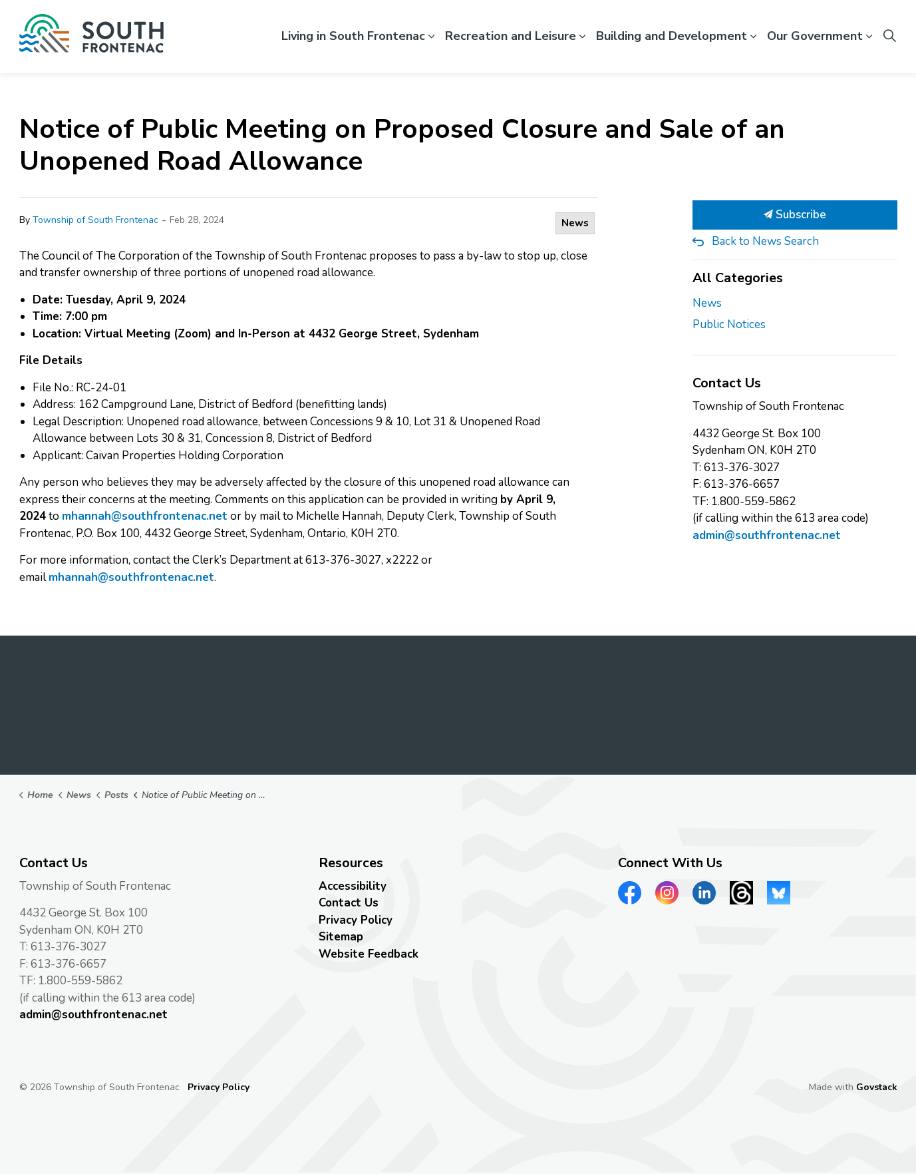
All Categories (737, 278)
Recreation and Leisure (510, 36)
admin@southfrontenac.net (766, 535)
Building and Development (671, 36)
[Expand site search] (890, 36)
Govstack (876, 1087)
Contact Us (349, 902)
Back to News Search (765, 241)
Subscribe (795, 215)
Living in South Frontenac (353, 36)
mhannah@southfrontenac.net (145, 516)
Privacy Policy (355, 920)
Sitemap (341, 936)
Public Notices (729, 324)
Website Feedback (368, 954)
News (575, 223)
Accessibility (352, 886)
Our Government (815, 36)
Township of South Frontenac (95, 220)
